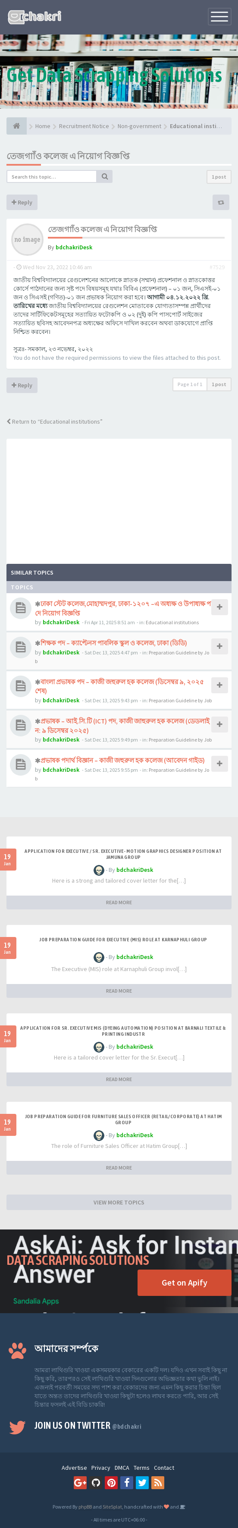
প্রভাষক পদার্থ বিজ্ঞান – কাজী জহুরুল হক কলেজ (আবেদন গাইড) (123, 760)
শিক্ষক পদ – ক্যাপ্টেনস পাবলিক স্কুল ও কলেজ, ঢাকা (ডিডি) (114, 643)
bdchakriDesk (74, 247)
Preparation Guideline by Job (180, 700)
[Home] (16, 126)
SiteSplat (112, 1506)
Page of (190, 384)
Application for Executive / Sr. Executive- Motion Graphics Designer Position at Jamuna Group (123, 854)
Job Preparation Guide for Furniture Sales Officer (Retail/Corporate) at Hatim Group (123, 1119)
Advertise (74, 1467)
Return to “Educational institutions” (54, 421)
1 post (219, 176)
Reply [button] (22, 202)
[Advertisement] (119, 499)
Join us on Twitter (87, 1425)
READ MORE (119, 902)
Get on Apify (184, 1282)
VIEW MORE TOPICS (119, 1202)
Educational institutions (172, 622)
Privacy (100, 1467)
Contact (164, 1467)
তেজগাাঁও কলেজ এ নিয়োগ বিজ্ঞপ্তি (67, 156)
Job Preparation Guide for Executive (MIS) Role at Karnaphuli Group (123, 940)
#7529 (217, 267)
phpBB (85, 1506)
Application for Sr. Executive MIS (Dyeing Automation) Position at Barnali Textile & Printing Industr (123, 1031)
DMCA (122, 1467)
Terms (142, 1467)
